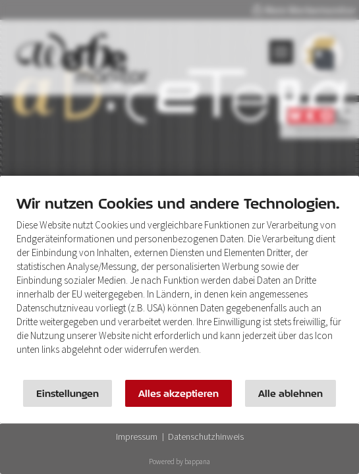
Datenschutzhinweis (206, 436)
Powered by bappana (179, 461)
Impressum (136, 436)
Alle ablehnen (290, 393)
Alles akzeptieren (178, 393)
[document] (179, 284)
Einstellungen (67, 393)
